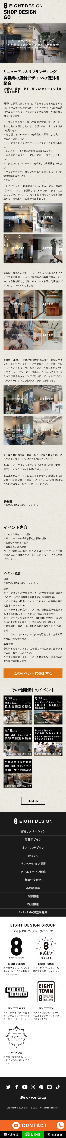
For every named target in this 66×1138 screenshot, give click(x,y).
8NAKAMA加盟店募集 (33, 912)
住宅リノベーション (33, 831)
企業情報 (33, 896)
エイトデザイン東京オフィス (19, 609)
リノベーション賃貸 (33, 863)
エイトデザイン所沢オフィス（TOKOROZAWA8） (30, 618)
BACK (33, 801)
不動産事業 (33, 888)
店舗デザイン (33, 839)
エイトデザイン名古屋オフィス (21, 593)
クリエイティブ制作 (33, 871)
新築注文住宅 (33, 879)
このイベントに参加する (33, 673)
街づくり (33, 855)
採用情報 (33, 904)
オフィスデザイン (33, 847)
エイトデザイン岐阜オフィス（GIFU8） (26, 601)
